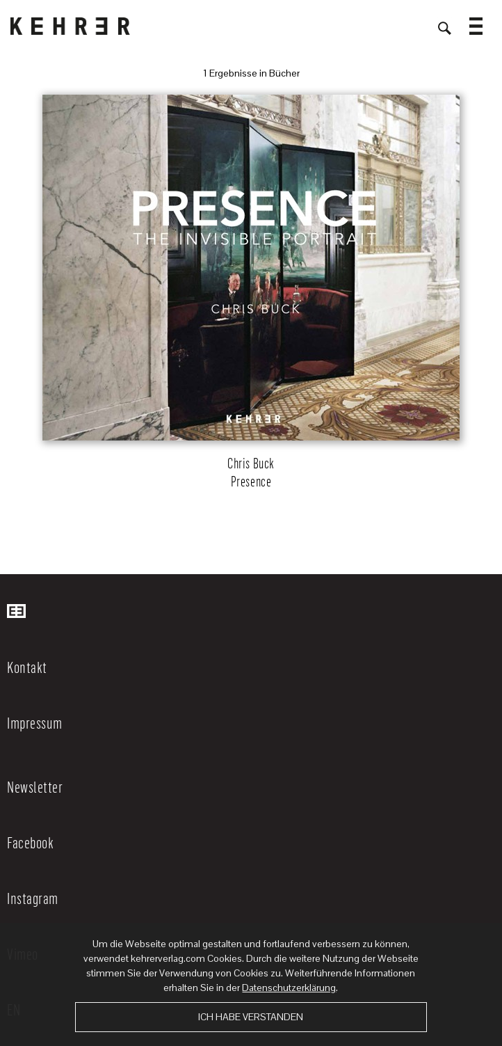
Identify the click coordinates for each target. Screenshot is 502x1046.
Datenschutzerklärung (289, 987)
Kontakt (27, 666)
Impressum (35, 722)
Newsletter (35, 786)
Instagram (32, 898)
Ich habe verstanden (250, 1017)
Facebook (30, 842)
